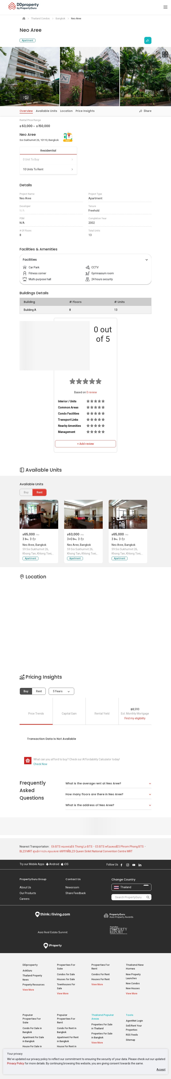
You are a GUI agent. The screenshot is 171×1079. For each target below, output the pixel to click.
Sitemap (130, 1031)
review (91, 392)
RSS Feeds (132, 1026)
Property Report (118, 930)
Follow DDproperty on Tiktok (149, 864)
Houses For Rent (100, 979)
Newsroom (72, 887)
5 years (58, 691)
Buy (26, 691)
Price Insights (85, 111)
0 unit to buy (48, 159)
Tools (129, 1006)
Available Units (46, 111)
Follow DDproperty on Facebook (121, 865)
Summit (53, 932)
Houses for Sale (66, 979)
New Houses (133, 988)
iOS (64, 864)
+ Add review (85, 443)
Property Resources (34, 984)
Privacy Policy (15, 1063)
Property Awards (118, 916)
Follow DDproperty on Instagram (127, 865)
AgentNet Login (134, 1012)
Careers (24, 898)
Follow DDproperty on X (145, 864)
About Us (25, 887)
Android (52, 864)
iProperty (53, 946)
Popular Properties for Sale (32, 1010)
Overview (26, 111)
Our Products (28, 893)
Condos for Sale (66, 974)
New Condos (133, 983)
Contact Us (73, 879)
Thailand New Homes (135, 966)
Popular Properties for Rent (66, 1010)
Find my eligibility (134, 718)
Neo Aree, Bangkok (34, 544)
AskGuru (27, 970)
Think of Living (53, 914)
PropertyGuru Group (33, 879)
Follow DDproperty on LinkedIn (140, 865)
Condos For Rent (100, 974)
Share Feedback (76, 893)
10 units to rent (48, 169)
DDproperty (30, 965)
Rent (39, 492)
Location (66, 111)
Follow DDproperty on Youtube (133, 865)
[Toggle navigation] (165, 7)
